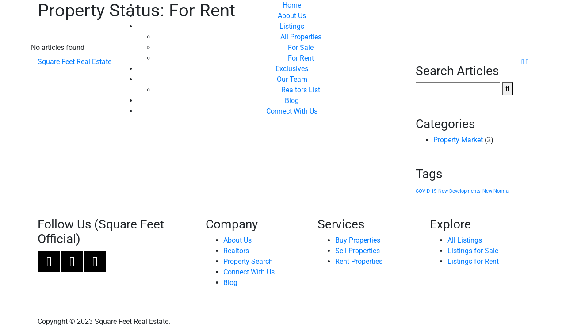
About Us (292, 15)
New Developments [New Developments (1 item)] (459, 191)
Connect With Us (291, 111)
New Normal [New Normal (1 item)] (496, 191)
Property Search (248, 261)
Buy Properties (357, 240)
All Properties (300, 37)
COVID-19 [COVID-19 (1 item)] (426, 191)
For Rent (301, 58)
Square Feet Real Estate (74, 61)
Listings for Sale (472, 251)
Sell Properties (357, 251)
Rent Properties (358, 261)
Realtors (236, 251)
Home (292, 5)
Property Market (458, 140)
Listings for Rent (473, 261)
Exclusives (291, 69)
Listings (291, 26)
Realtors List (300, 90)
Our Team (292, 79)
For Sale (301, 47)
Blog (292, 100)
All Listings (464, 240)
